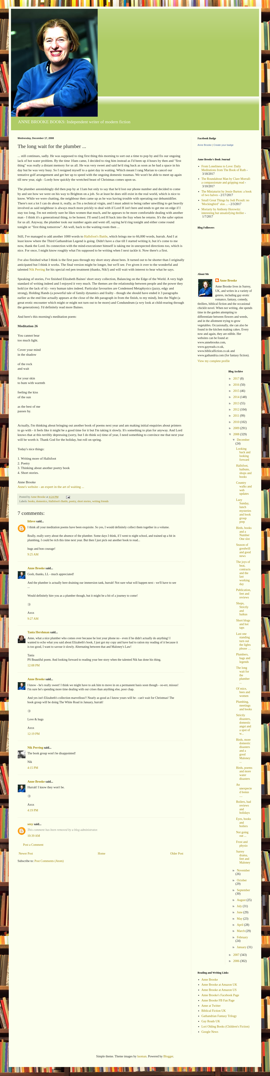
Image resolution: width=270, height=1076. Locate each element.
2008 (236, 434)
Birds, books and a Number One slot (244, 533)
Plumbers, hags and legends (243, 658)
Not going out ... (242, 834)
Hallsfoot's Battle (96, 236)
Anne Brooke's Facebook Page (220, 995)
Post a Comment (33, 844)
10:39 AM (33, 835)
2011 (236, 415)
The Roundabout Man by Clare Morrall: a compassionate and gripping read (226, 180)
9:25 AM (32, 554)
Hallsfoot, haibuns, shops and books (244, 471)
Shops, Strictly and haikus (242, 609)
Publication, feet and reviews (243, 593)
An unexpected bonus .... (244, 790)
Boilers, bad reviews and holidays (243, 807)
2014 (236, 397)
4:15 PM (32, 767)
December (243, 439)
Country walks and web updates (244, 488)
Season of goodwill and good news (243, 550)
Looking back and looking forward (243, 454)
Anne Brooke (36, 568)
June (240, 912)
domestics (41, 501)
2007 (236, 954)
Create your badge (224, 145)
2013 (236, 403)
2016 (236, 384)
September (243, 890)
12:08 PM (33, 665)
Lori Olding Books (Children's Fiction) (226, 1026)
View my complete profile (214, 361)
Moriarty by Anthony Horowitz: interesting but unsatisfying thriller (223, 211)
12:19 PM (33, 733)
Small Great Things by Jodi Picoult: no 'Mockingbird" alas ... (225, 202)
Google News (210, 1031)
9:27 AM (32, 618)
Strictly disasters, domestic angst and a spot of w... (243, 724)
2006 (236, 961)
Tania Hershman (38, 632)
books (31, 501)
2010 (236, 422)
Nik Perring (37, 269)
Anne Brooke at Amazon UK (219, 984)
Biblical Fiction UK (214, 1010)
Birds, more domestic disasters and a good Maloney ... (243, 751)
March (241, 931)
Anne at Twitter (211, 1005)
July (240, 906)
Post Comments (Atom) (49, 861)
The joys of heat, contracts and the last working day (243, 573)
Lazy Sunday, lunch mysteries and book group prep (243, 511)
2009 (236, 428)
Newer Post (26, 853)
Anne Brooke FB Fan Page (218, 1000)
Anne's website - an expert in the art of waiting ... (51, 487)
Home (101, 853)
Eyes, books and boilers (243, 822)
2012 (236, 409)
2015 (236, 391)
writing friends (100, 501)
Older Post (177, 853)
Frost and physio (242, 843)
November (243, 870)
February (242, 937)
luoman (141, 1056)
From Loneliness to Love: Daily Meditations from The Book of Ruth (224, 168)
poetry (72, 501)
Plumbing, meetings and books (244, 705)
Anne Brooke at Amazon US (219, 990)
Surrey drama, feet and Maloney (243, 857)
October (242, 880)
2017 (236, 378)
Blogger (168, 1056)
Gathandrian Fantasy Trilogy (219, 1016)
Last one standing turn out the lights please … (243, 641)
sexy (30, 824)
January (242, 947)
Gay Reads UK (211, 1021)
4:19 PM (32, 810)
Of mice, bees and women (243, 692)
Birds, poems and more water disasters (244, 773)
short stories (84, 501)
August (242, 900)
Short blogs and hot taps (243, 624)
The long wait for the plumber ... (243, 675)
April (240, 924)
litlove (31, 521)
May (240, 918)
